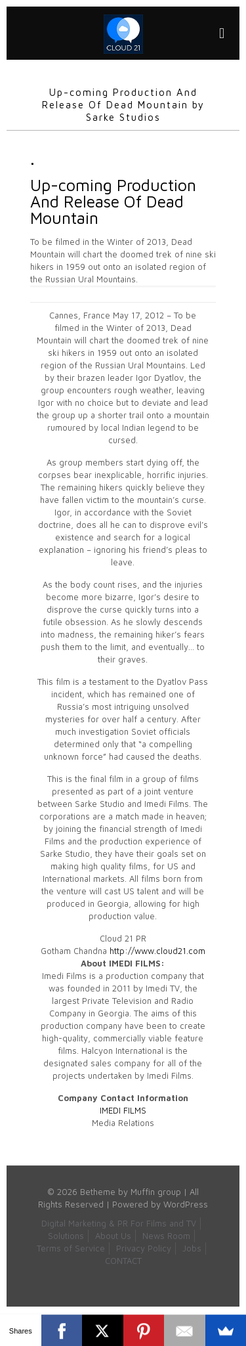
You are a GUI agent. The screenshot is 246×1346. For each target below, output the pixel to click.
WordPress (185, 1204)
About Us (113, 1235)
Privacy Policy (143, 1248)
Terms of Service (71, 1248)
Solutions (66, 1235)
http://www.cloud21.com (157, 950)
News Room (166, 1235)
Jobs (191, 1248)
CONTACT (123, 1260)
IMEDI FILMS (123, 1110)
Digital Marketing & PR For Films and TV (118, 1223)
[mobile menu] (222, 33)
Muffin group (156, 1191)
